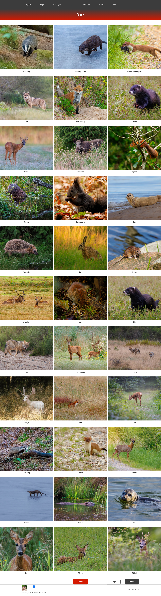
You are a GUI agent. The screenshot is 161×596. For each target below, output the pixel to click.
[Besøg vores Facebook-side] (34, 586)
